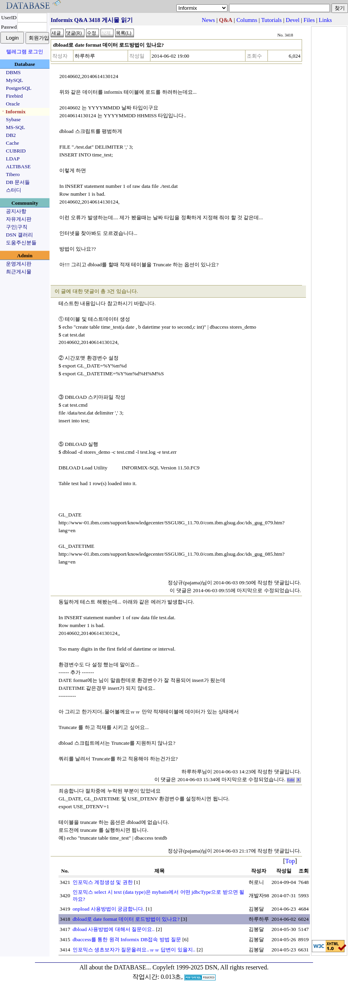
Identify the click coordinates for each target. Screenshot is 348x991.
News (208, 20)
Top (290, 861)
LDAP (13, 159)
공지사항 (16, 211)
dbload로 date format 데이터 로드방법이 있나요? (126, 919)
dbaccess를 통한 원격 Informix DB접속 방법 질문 (127, 939)
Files (309, 20)
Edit (290, 780)
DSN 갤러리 (19, 235)
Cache (12, 143)
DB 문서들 (18, 182)
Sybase (13, 119)
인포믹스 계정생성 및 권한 (103, 882)
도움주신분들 (21, 242)
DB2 (11, 135)
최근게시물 (18, 272)
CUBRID (16, 151)
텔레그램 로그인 (24, 52)
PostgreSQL (18, 88)
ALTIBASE (18, 166)
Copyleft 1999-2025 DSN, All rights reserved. (210, 967)
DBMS (13, 72)
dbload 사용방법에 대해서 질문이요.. (114, 929)
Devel (293, 20)
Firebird (14, 96)
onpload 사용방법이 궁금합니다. (109, 909)
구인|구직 (16, 227)
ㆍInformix (13, 112)
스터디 (13, 190)
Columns (246, 20)
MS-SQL (15, 127)
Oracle (13, 104)
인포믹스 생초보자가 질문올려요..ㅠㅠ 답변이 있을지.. (134, 950)
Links (325, 20)
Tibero (13, 174)
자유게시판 (18, 219)
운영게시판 (18, 264)
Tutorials (271, 20)
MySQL (14, 80)
